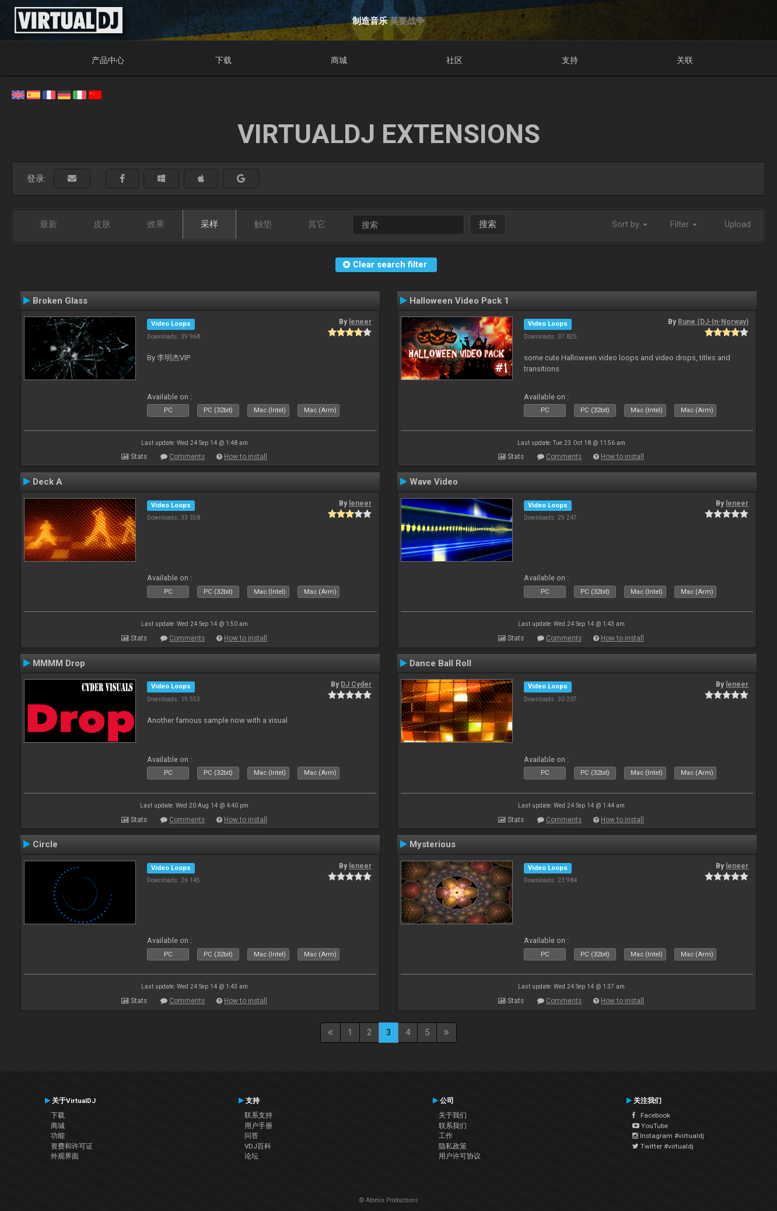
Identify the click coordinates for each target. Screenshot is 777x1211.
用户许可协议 (460, 1156)
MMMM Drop (59, 663)
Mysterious (433, 844)
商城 (339, 60)
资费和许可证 (72, 1146)
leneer (360, 322)
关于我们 (453, 1115)
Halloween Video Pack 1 (459, 300)
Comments (187, 457)
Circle (45, 844)
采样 (209, 224)
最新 (48, 224)
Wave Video (434, 481)
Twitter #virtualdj (663, 1146)
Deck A (47, 481)
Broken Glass (60, 300)
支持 (570, 60)
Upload (737, 224)
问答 (251, 1136)
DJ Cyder (356, 684)
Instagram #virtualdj (668, 1136)
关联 (685, 60)
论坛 (251, 1156)
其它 (317, 224)
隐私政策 (453, 1146)
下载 (223, 60)
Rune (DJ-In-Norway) (713, 322)
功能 (58, 1136)
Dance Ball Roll (440, 663)
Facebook (651, 1115)
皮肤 (102, 224)
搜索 (487, 224)
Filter (683, 224)
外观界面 (65, 1156)
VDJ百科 (257, 1146)
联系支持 (258, 1115)
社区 (454, 60)
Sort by (630, 224)
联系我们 (453, 1126)
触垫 (263, 224)
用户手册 (258, 1126)
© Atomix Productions (388, 1200)
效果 (155, 224)
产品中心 (108, 60)
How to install (245, 457)
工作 (446, 1136)
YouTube (650, 1126)
